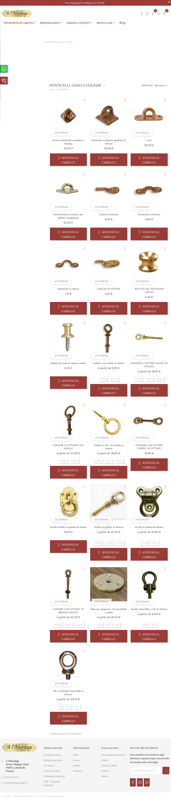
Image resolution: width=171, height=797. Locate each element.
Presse (76, 759)
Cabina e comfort (79, 23)
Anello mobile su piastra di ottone (68, 525)
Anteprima (61, 131)
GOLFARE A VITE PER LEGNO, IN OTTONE (149, 363)
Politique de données (54, 775)
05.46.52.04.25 (11, 775)
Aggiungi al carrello (68, 158)
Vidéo (76, 753)
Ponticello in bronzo (149, 213)
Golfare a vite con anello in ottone (109, 445)
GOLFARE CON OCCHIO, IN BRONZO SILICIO (68, 609)
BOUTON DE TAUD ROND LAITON (149, 289)
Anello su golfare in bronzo (109, 525)
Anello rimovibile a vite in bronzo (149, 607)
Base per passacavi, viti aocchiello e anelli (109, 609)
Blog (122, 23)
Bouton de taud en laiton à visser (68, 361)
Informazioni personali (113, 753)
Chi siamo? (49, 764)
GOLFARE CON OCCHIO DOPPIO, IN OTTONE (149, 445)
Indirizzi (105, 769)
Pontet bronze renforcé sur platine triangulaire (68, 215)
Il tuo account (110, 746)
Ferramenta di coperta (20, 23)
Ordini (104, 759)
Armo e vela (106, 23)
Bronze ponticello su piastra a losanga (68, 140)
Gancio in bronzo (108, 213)
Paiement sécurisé (53, 759)
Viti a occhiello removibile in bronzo (68, 691)
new (149, 138)
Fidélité (77, 764)
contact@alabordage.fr (15, 781)
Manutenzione (51, 23)
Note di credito (109, 764)
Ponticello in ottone (68, 287)
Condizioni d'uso (52, 753)
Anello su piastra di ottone (149, 525)
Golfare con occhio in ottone (108, 361)
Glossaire (78, 769)
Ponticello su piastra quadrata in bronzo (109, 140)
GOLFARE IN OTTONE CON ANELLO (68, 445)
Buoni (104, 775)
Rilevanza (160, 84)
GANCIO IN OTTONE (109, 287)
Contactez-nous (52, 769)
